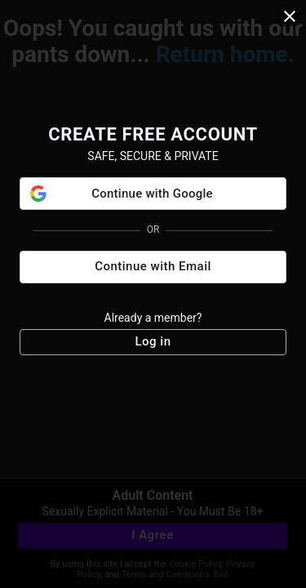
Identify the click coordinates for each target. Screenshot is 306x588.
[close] (289, 16)
